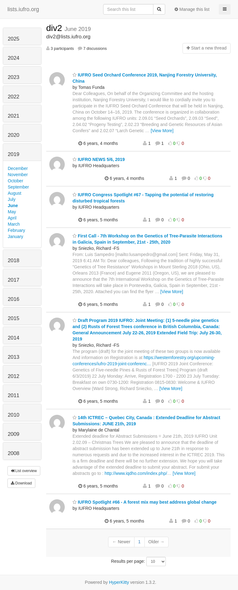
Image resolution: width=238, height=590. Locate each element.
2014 (13, 338)
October (15, 180)
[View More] (162, 130)
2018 (13, 260)
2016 (13, 299)
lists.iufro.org (23, 9)
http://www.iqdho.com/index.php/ (136, 473)
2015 (13, 318)
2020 (13, 135)
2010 (13, 415)
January (15, 236)
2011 (13, 395)
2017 (13, 280)
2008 (13, 453)
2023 (13, 77)
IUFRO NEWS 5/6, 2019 (99, 159)
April (12, 217)
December (18, 168)
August (14, 193)
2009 (13, 434)
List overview (24, 471)
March (14, 224)
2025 (13, 39)
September (18, 186)
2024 (13, 58)
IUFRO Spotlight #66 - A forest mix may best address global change (145, 502)
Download (21, 483)
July (11, 199)
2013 (13, 357)
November (18, 174)
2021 (13, 116)
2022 (13, 97)
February (16, 230)
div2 (55, 28)
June (13, 205)
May (12, 211)
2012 (13, 376)
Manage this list (191, 9)
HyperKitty (119, 582)
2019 (13, 154)
